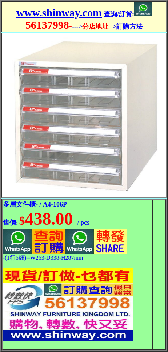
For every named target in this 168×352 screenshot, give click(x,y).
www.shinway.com (59, 13)
